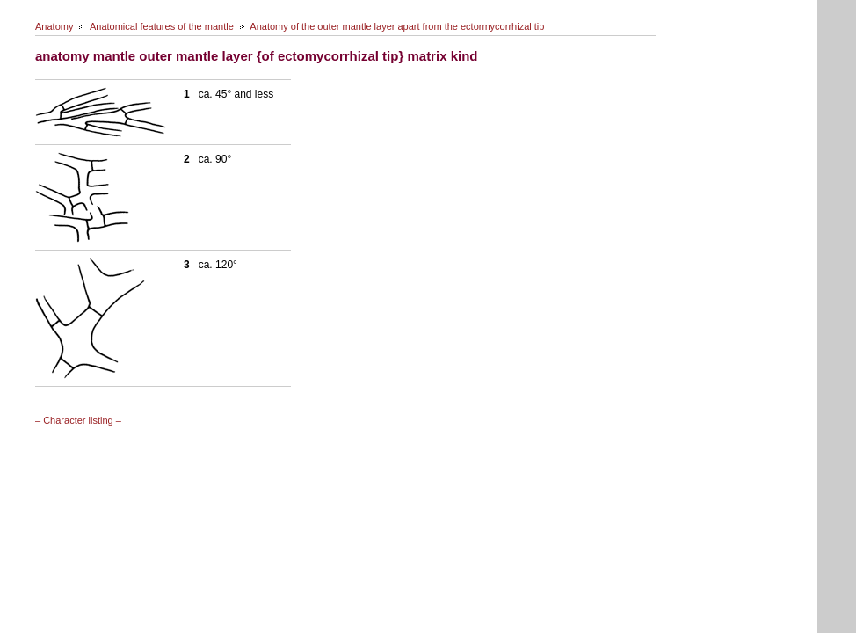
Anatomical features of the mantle (162, 26)
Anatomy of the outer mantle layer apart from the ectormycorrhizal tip (397, 26)
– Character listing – (78, 420)
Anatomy (54, 26)
